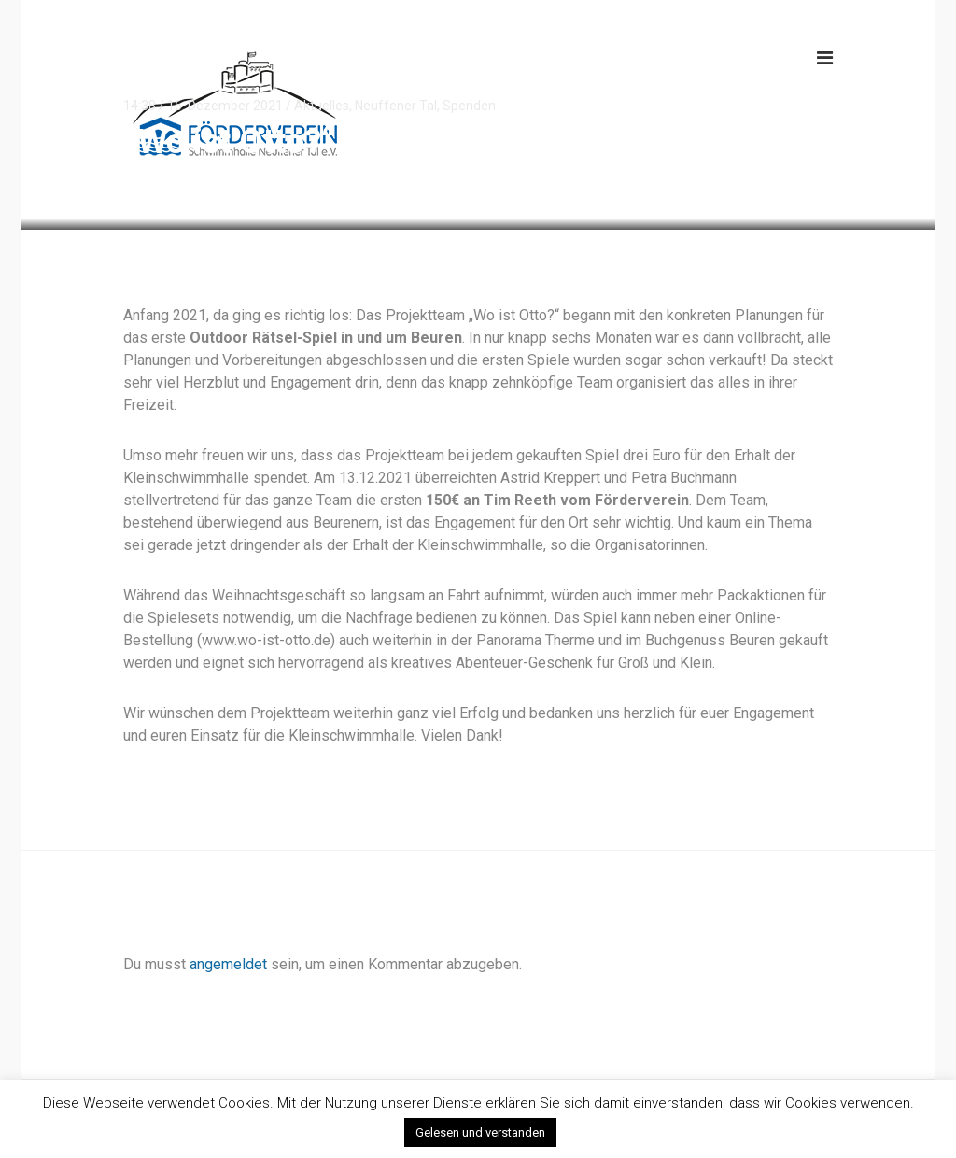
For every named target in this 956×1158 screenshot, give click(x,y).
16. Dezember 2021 (225, 105)
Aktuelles (321, 105)
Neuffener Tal (396, 105)
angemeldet (228, 964)
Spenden (469, 105)
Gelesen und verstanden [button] (480, 1132)
